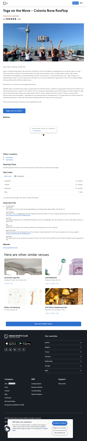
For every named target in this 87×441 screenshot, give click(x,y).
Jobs (6, 383)
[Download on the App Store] (11, 343)
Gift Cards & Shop (10, 401)
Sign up (75, 3)
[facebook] (19, 349)
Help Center (62, 383)
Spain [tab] (63, 370)
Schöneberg (9, 157)
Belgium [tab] (63, 347)
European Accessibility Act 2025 (14, 405)
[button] (7, 429)
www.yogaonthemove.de (10, 247)
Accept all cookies (59, 423)
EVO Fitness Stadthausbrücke (56, 307)
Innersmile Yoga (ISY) (12, 278)
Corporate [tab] (19, 176)
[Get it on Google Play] (25, 343)
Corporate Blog (36, 390)
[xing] (23, 349)
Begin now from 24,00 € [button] (14, 111)
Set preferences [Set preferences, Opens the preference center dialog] (59, 433)
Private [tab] (8, 176)
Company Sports (36, 383)
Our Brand (8, 398)
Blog (6, 394)
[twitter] (14, 349)
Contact (7, 390)
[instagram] (6, 349)
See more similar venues (43, 324)
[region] (40, 428)
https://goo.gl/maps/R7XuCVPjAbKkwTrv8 (18, 215)
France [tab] (63, 352)
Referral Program (36, 394)
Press (6, 387)
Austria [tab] (63, 342)
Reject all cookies (59, 428)
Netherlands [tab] (63, 361)
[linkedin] (10, 349)
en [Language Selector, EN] (82, 3)
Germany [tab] (63, 356)
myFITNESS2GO (51, 278)
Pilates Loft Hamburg (12, 307)
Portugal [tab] (63, 366)
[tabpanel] (43, 186)
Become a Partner (36, 387)
